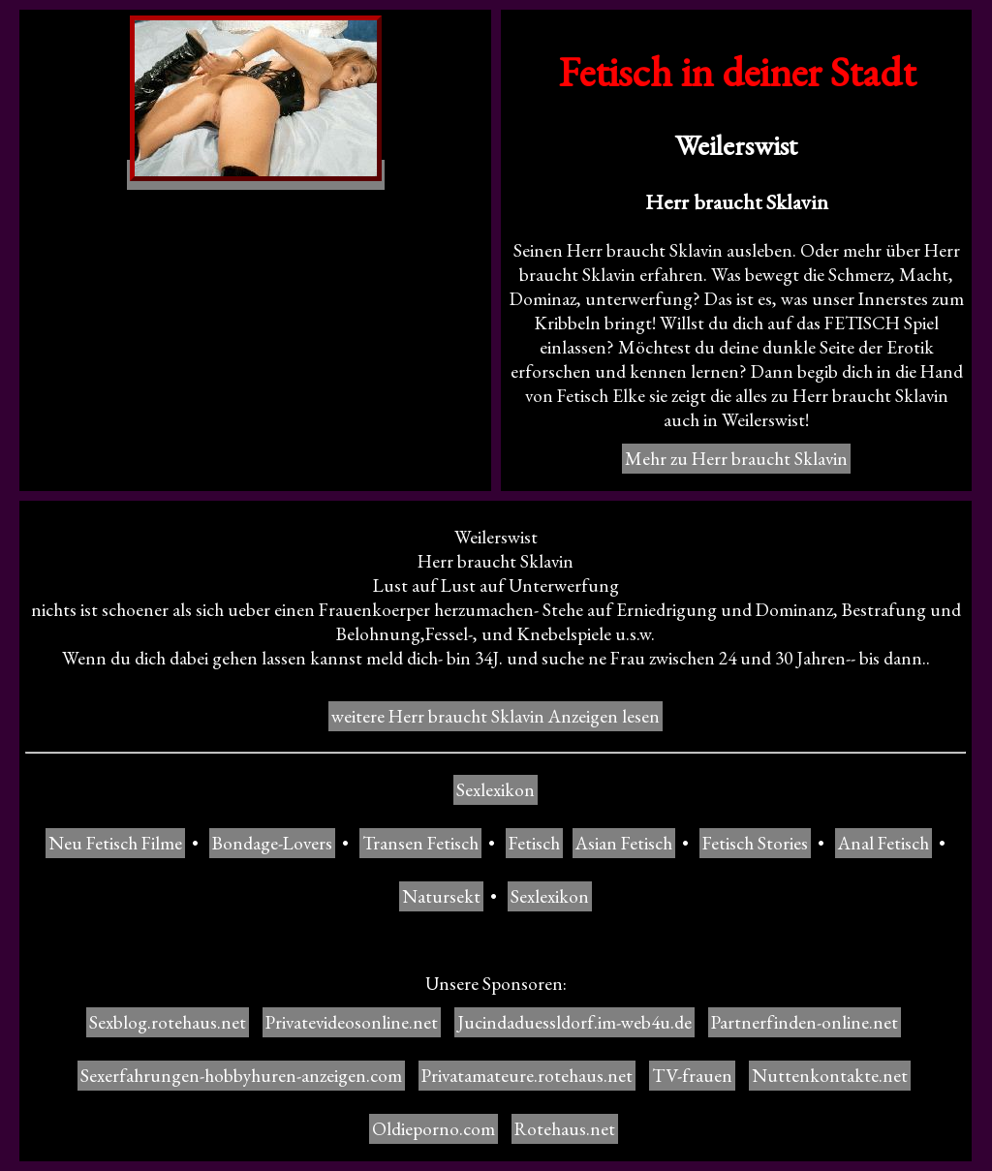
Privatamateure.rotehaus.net (527, 1075)
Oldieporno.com (433, 1129)
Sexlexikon (495, 790)
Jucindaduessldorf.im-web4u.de (574, 1022)
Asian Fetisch (623, 843)
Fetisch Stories (755, 843)
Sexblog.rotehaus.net (167, 1022)
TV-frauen (692, 1075)
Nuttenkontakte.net (830, 1075)
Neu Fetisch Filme (115, 843)
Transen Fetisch (420, 843)
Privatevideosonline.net (351, 1022)
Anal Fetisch (883, 843)
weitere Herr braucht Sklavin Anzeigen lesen (495, 716)
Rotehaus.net (564, 1129)
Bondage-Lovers (272, 843)
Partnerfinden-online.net (804, 1022)
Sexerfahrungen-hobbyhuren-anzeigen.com (241, 1075)
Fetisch (534, 843)
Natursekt (441, 896)
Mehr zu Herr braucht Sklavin (736, 459)
